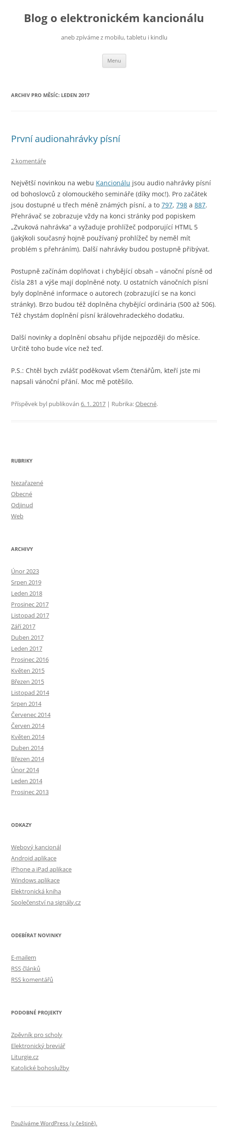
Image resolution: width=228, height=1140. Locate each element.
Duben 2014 (27, 748)
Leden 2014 (26, 781)
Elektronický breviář (38, 1046)
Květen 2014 (27, 737)
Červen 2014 (27, 726)
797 (166, 205)
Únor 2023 (25, 571)
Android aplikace (33, 858)
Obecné (145, 404)
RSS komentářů (32, 979)
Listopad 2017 (30, 615)
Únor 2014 (25, 770)
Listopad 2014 (30, 692)
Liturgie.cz (25, 1057)
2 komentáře (28, 161)
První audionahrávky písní (65, 138)
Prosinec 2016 (30, 659)
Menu (114, 60)
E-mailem (23, 957)
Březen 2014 (27, 759)
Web (17, 516)
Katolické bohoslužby (40, 1068)
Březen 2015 (27, 681)
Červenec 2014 (30, 714)
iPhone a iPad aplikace (41, 869)
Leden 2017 (26, 648)
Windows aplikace (35, 880)
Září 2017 (23, 626)
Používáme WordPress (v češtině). (54, 1123)
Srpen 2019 (26, 582)
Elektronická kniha (36, 891)
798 (181, 205)
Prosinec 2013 (30, 792)
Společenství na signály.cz (46, 902)
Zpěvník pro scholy (36, 1035)
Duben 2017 (27, 637)
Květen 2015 (27, 670)
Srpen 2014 (26, 703)
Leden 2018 (26, 593)
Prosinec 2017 (30, 604)
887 (200, 205)
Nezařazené (27, 483)
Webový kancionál (36, 847)
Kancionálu (113, 182)
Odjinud (22, 505)
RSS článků (25, 968)
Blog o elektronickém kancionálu (114, 18)
